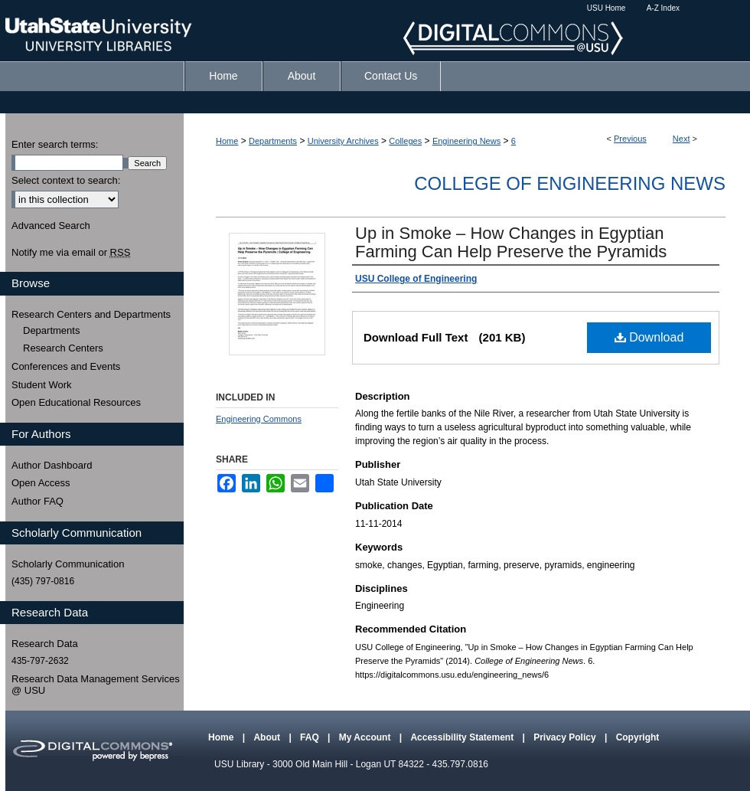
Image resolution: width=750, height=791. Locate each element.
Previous (630, 138)
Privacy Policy (565, 737)
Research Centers (63, 348)
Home (227, 140)
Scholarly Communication (67, 564)
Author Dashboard (52, 465)
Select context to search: (65, 180)
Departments (273, 140)
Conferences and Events (65, 366)
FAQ (310, 737)
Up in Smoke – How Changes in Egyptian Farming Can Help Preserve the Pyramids (511, 242)
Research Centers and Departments (91, 314)
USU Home (606, 8)
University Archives (343, 140)
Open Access (40, 483)
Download (649, 337)
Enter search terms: (54, 144)
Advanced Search (50, 225)
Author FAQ (37, 501)
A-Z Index (663, 8)
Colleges (405, 140)
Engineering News (466, 140)
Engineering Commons (259, 418)
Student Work (41, 385)
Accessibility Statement (463, 737)
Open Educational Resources (76, 402)
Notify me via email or (70, 253)
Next (681, 138)
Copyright (638, 737)
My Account (366, 737)
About (267, 737)
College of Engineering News (570, 183)
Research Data (44, 643)
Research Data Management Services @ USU (95, 685)
